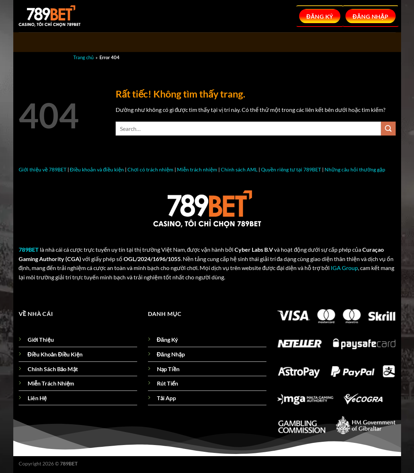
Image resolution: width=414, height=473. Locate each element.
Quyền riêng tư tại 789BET (291, 169)
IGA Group (344, 267)
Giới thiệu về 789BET (42, 169)
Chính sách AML (239, 169)
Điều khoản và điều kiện (97, 169)
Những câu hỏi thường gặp (355, 169)
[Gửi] (388, 129)
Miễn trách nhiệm (197, 169)
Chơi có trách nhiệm (150, 169)
